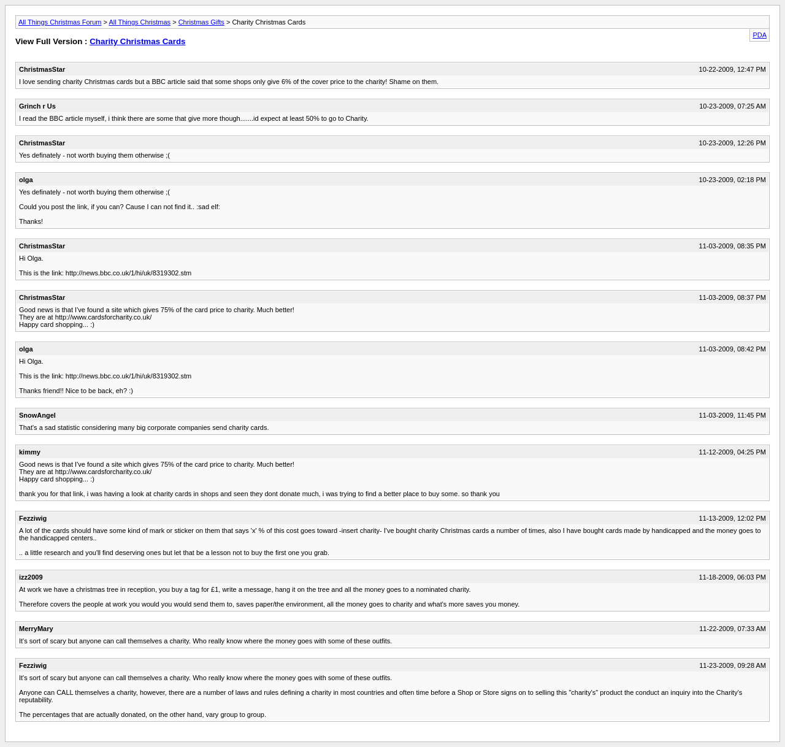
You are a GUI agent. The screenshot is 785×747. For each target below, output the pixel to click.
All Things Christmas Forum (60, 22)
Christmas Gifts (201, 22)
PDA (759, 35)
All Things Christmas (139, 22)
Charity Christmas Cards (137, 41)
